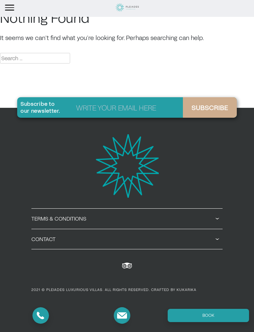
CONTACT (125, 239)
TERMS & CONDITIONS (125, 218)
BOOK (208, 315)
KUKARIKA (186, 289)
